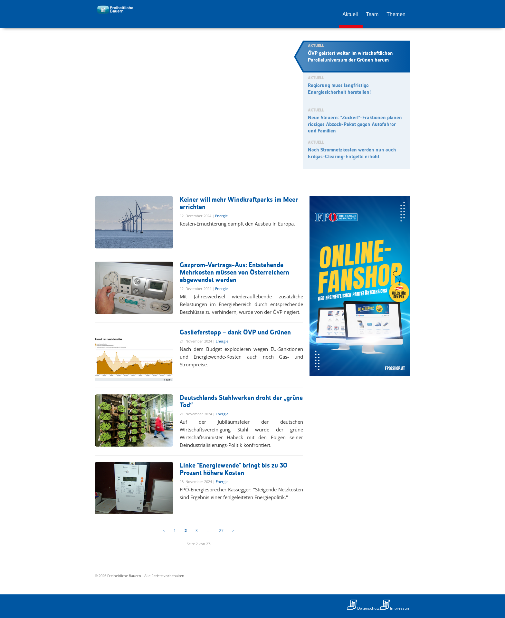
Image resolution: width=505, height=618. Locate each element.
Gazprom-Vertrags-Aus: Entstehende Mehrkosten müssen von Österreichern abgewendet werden (234, 273)
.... (208, 530)
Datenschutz (368, 608)
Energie (221, 215)
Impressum (400, 608)
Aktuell (350, 14)
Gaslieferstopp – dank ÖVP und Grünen (235, 332)
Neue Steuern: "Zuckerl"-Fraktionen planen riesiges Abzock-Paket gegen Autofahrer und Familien (355, 124)
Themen (395, 14)
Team (372, 14)
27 (221, 530)
